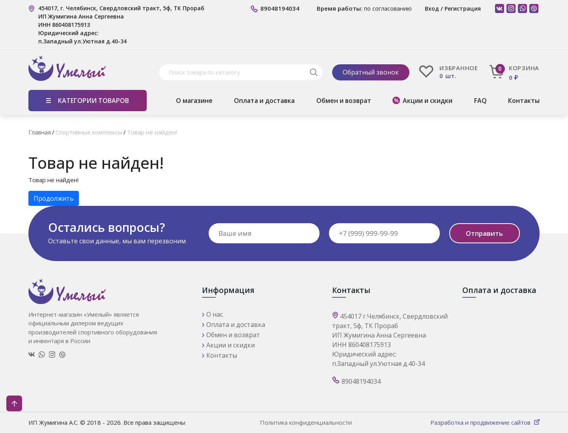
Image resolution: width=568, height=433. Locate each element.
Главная (39, 132)
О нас (214, 314)
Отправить (484, 233)
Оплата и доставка (264, 100)
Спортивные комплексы (89, 132)
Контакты (524, 100)
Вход (432, 8)
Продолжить (54, 198)
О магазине (194, 100)
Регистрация (463, 8)
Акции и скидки (427, 100)
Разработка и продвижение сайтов (481, 422)
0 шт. (448, 76)
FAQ (480, 100)
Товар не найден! (152, 132)
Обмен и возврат (343, 100)
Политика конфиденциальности (306, 422)
